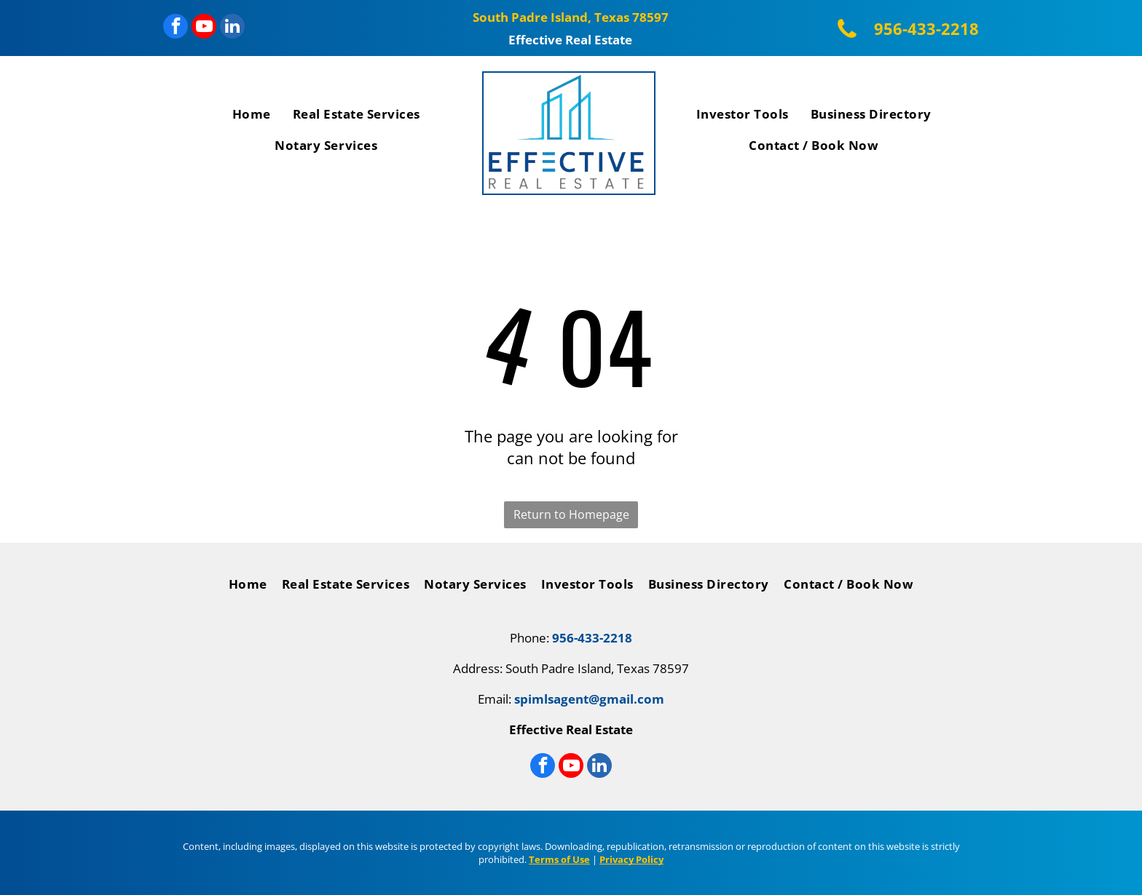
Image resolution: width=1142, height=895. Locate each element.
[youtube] (204, 28)
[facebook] (175, 28)
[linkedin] (232, 28)
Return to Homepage (571, 514)
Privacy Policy (631, 859)
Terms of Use (559, 859)
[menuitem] (251, 117)
